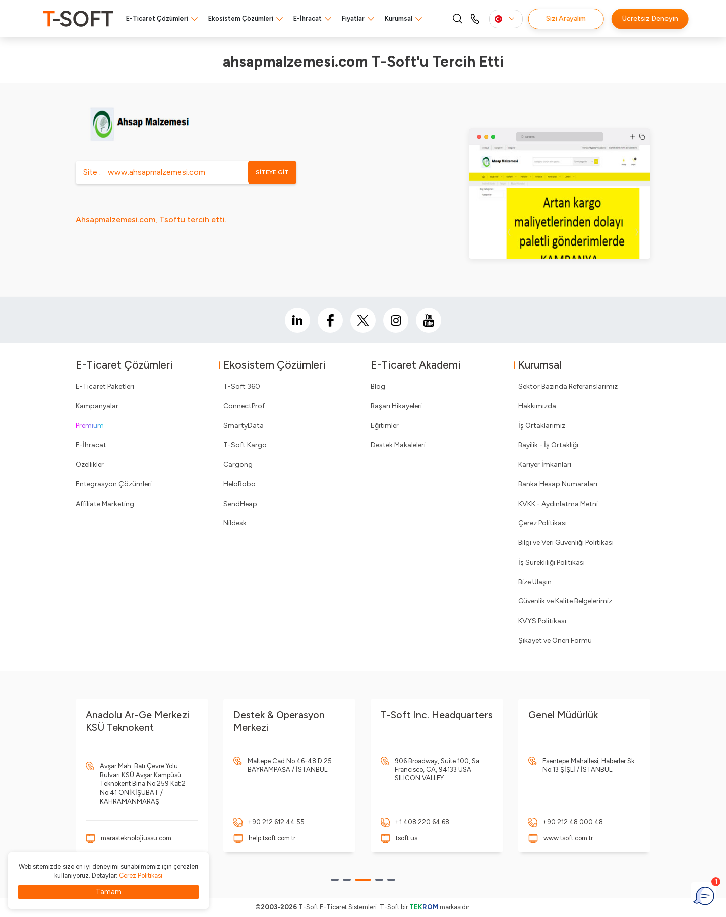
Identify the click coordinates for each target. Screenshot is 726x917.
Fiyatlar (353, 18)
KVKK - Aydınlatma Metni (558, 504)
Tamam (109, 891)
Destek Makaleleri (398, 445)
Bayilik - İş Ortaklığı (548, 445)
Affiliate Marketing (105, 504)
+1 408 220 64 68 (422, 822)
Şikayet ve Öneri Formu (555, 640)
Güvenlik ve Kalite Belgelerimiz (565, 601)
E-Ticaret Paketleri (105, 386)
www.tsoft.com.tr (568, 838)
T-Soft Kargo (245, 445)
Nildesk (235, 523)
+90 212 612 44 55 (276, 822)
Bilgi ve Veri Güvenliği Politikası (566, 542)
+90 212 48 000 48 (572, 822)
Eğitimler (385, 425)
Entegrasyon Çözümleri (114, 484)
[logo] (78, 19)
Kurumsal (398, 18)
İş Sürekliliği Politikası (551, 562)
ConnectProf (244, 406)
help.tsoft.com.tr (272, 838)
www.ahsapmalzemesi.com (156, 172)
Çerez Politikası (542, 523)
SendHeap (240, 504)
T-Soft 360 (241, 386)
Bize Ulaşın (535, 582)
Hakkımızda (537, 406)
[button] (335, 880)
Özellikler (90, 464)
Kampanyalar (97, 406)
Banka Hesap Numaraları (557, 484)
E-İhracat (307, 18)
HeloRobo (239, 484)
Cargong (238, 464)
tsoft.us (406, 838)
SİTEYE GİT (272, 172)
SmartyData (243, 425)
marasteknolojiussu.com (136, 838)
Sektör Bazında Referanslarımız (568, 386)
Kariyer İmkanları (544, 464)
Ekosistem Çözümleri (240, 18)
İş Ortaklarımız (541, 425)
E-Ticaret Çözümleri (157, 18)
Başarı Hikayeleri (396, 406)
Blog (378, 386)
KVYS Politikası (542, 621)
